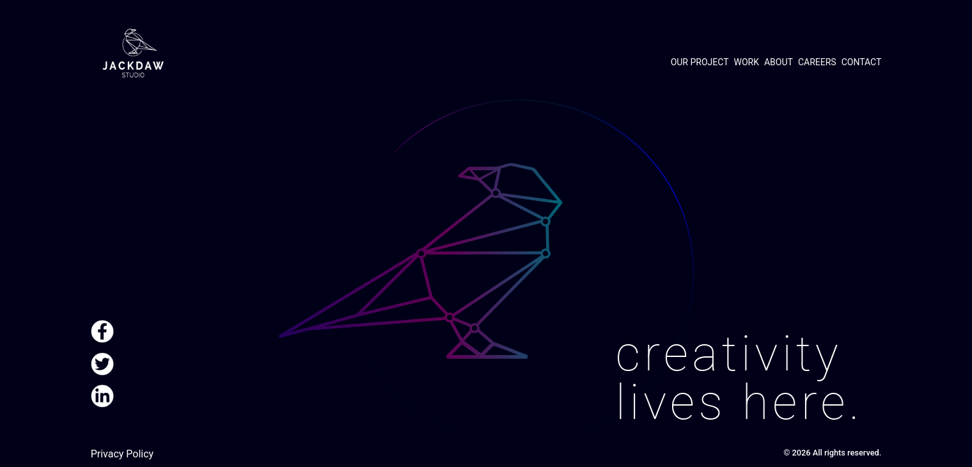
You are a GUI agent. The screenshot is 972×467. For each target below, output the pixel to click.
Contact (862, 62)
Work (746, 62)
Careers (817, 62)
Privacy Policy (122, 454)
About (778, 62)
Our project (700, 62)
